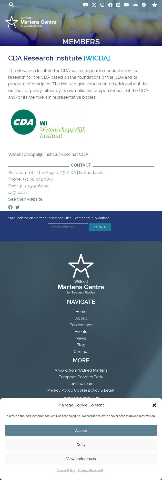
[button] (154, 405)
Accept (81, 430)
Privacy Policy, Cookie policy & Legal (80, 390)
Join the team (81, 383)
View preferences (81, 458)
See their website (25, 199)
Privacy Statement (90, 470)
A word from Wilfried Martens (81, 370)
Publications (81, 325)
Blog (81, 345)
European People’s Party (81, 377)
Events (81, 331)
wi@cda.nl (18, 192)
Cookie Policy (66, 470)
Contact (81, 351)
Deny (80, 444)
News (81, 338)
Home (81, 311)
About (81, 318)
